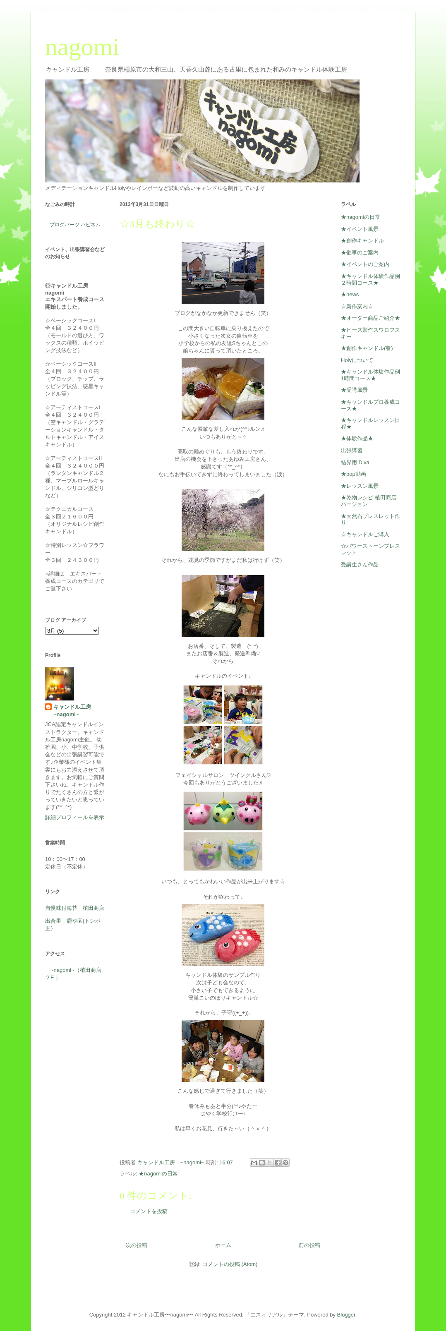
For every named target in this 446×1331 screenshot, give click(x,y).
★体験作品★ (357, 438)
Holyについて (357, 360)
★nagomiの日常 (158, 1173)
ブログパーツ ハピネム (75, 225)
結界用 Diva (355, 462)
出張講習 (351, 450)
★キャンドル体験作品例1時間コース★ (370, 375)
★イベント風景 (360, 229)
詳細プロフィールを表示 (74, 817)
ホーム (223, 1245)
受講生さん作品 (360, 564)
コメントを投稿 (149, 1211)
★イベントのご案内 (365, 264)
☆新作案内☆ (357, 306)
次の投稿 (136, 1245)
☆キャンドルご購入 (365, 534)
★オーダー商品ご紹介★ (370, 318)
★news (350, 294)
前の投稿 (309, 1245)
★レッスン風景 (360, 486)
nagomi (82, 46)
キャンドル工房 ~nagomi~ (74, 710)
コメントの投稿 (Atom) (230, 1264)
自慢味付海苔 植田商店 (74, 908)
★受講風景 (354, 390)
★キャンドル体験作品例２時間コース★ (370, 279)
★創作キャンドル (362, 240)
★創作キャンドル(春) (367, 348)
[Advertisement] (70, 1126)
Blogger (346, 1315)
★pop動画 (353, 474)
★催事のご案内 (360, 252)
